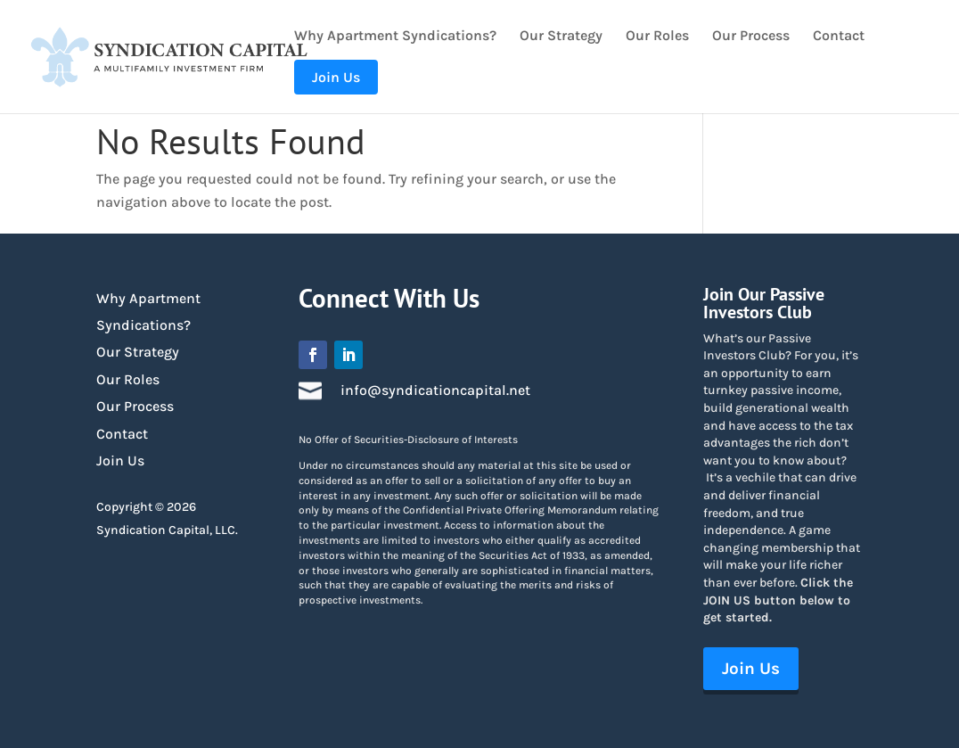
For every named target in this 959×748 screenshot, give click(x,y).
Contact (839, 36)
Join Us (120, 460)
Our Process (751, 36)
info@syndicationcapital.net (435, 390)
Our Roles (657, 36)
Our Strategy (561, 36)
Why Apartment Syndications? (395, 36)
